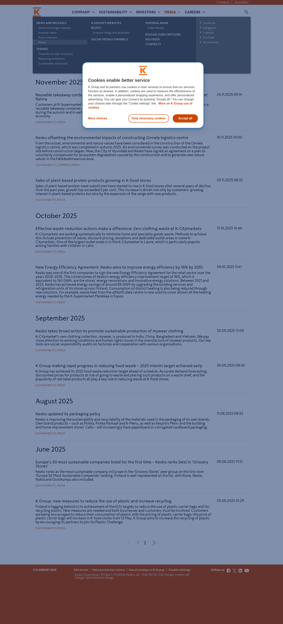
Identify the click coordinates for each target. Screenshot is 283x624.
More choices (97, 118)
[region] (143, 95)
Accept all (185, 118)
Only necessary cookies (148, 118)
